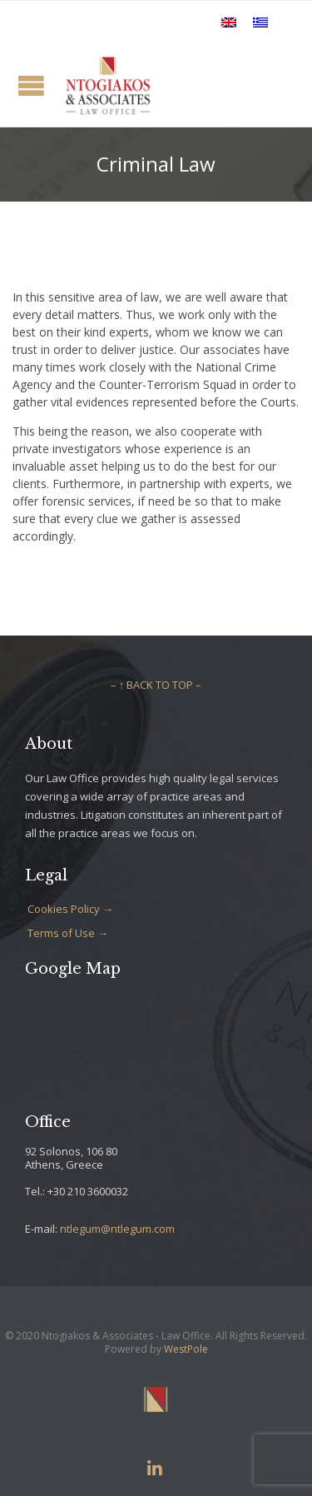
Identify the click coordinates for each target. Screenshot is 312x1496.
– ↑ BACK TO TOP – (156, 684)
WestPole (186, 1349)
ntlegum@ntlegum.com (117, 1228)
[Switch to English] (229, 22)
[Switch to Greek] (260, 22)
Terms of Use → (67, 932)
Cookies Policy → (70, 908)
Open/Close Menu (31, 85)
